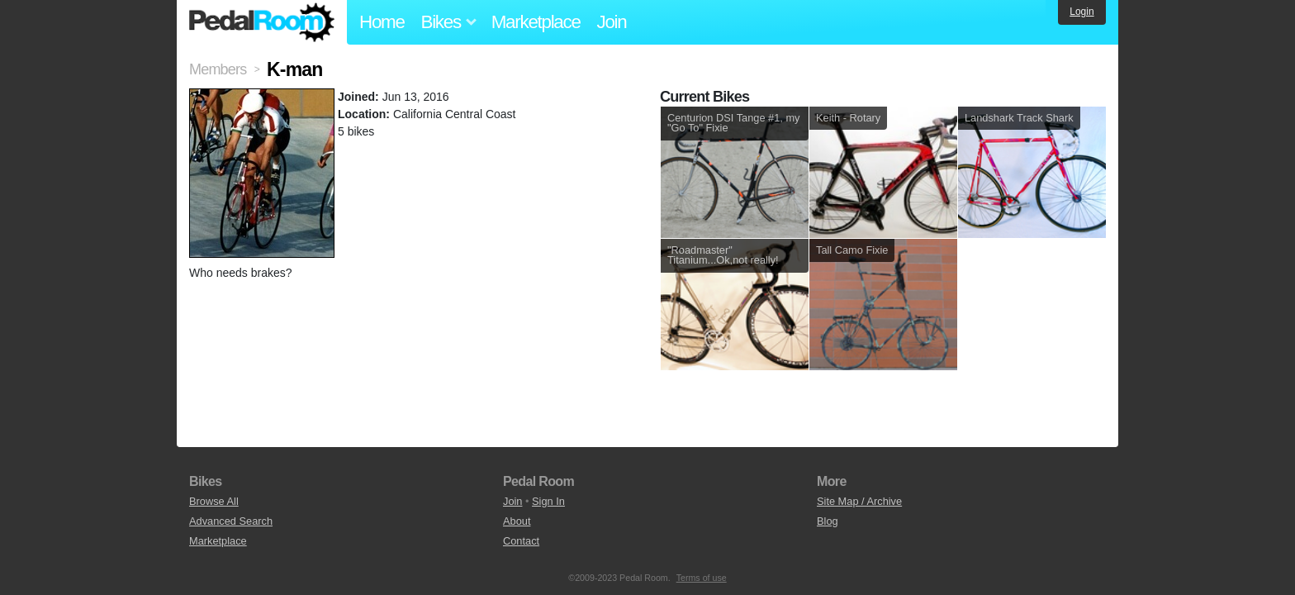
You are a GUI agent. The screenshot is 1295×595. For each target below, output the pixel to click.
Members (217, 69)
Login (1081, 11)
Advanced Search (231, 521)
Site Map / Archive (859, 501)
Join (612, 22)
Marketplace (536, 22)
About (516, 521)
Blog (827, 521)
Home (382, 22)
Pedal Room (261, 22)
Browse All (214, 501)
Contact (521, 541)
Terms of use (701, 578)
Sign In (548, 501)
